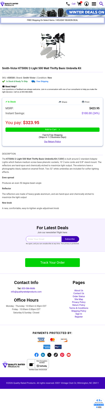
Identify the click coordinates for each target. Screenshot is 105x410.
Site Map (79, 311)
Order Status (79, 306)
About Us (78, 297)
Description (9, 160)
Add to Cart (53, 133)
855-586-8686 (28, 295)
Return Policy (78, 319)
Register (79, 337)
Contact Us (78, 302)
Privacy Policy (79, 315)
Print (85, 102)
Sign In (78, 332)
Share (63, 102)
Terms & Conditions (78, 324)
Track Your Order (52, 269)
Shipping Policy (78, 328)
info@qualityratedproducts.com (26, 298)
